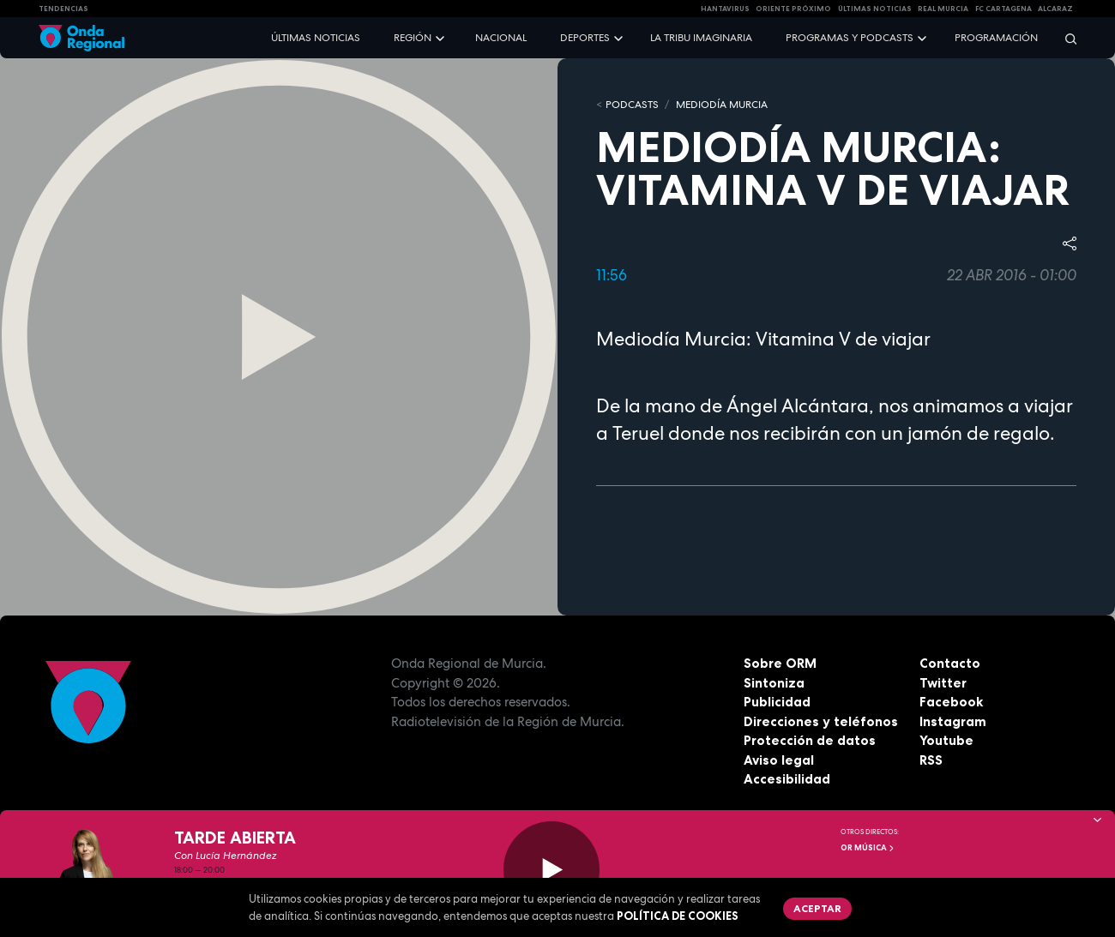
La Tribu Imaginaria (701, 38)
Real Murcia (943, 8)
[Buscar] (1065, 38)
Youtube (946, 740)
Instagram (952, 721)
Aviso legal (779, 760)
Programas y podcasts (849, 38)
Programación (996, 38)
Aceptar (817, 908)
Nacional (501, 38)
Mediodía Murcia (722, 104)
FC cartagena (1003, 8)
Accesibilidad (787, 779)
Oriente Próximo (793, 8)
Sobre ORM (780, 663)
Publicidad (777, 702)
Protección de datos (810, 740)
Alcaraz (1055, 8)
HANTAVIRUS (725, 8)
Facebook (951, 702)
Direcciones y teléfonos (821, 721)
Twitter (943, 683)
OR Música (868, 848)
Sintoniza (774, 683)
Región (412, 38)
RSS (931, 760)
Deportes (585, 38)
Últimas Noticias (875, 8)
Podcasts (632, 104)
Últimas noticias (315, 38)
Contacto (949, 663)
